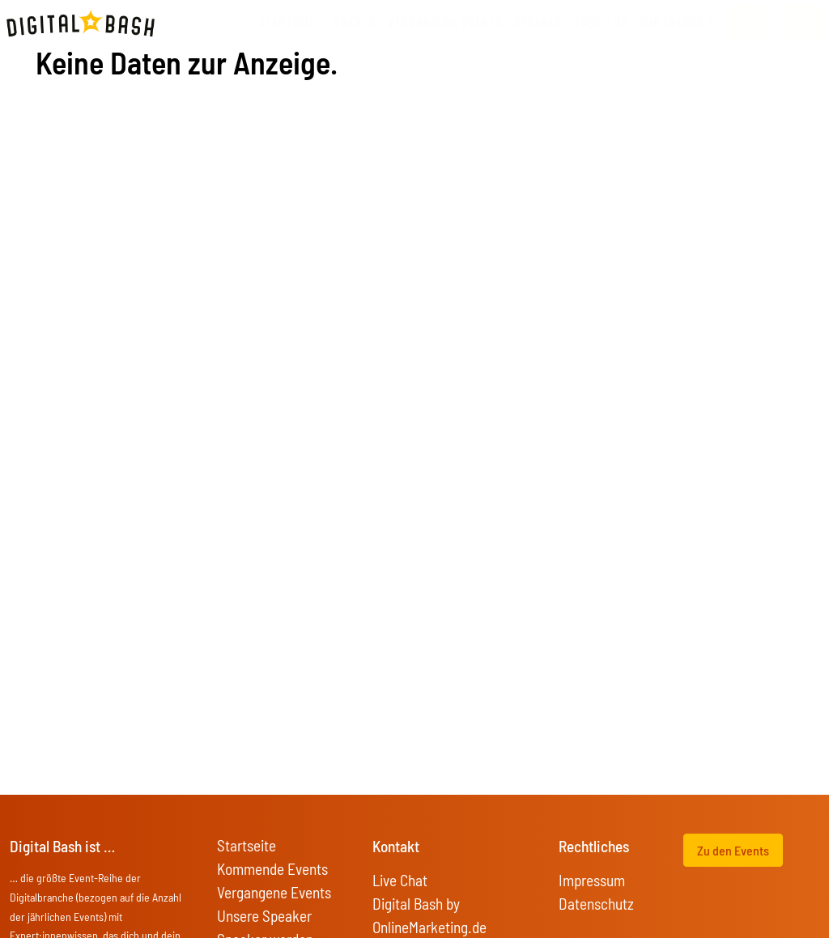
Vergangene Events (274, 892)
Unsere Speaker (264, 915)
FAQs (589, 22)
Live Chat (399, 880)
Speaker (539, 22)
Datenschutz (596, 903)
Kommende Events (272, 868)
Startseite (290, 22)
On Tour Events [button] (659, 22)
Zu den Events (733, 850)
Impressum (592, 880)
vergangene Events (445, 22)
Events (354, 22)
